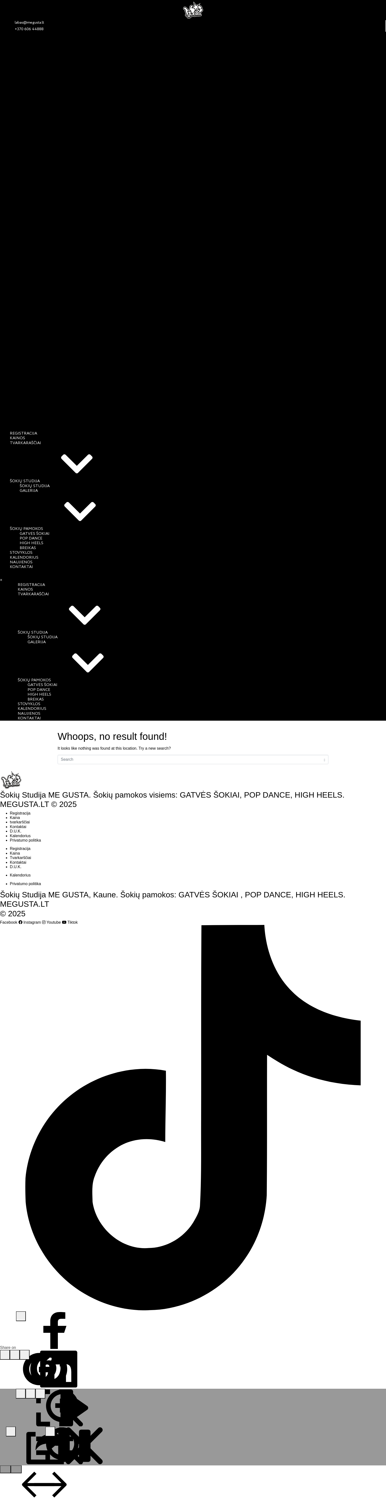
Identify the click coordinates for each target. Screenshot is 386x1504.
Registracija (23, 434)
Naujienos (21, 562)
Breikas (28, 548)
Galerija (29, 491)
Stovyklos (21, 553)
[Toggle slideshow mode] (40, 1394)
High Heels (31, 543)
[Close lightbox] (50, 1431)
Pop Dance (31, 538)
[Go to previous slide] (5, 1469)
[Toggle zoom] (30, 1394)
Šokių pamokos (63, 529)
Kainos (17, 438)
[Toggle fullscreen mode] (21, 1394)
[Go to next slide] (16, 1469)
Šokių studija (62, 481)
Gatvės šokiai (34, 534)
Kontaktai (21, 567)
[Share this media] (11, 1431)
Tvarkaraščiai (25, 443)
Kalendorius (24, 558)
